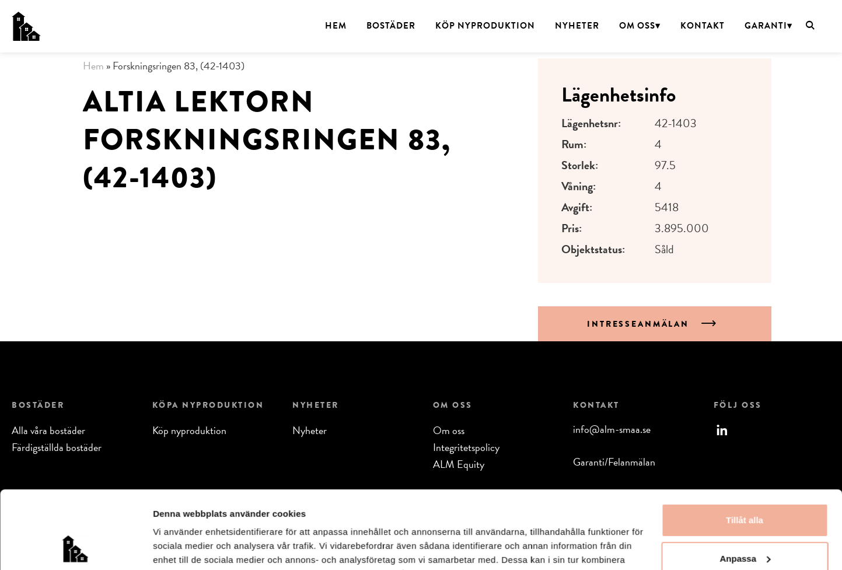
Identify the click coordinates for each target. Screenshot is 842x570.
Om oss (637, 25)
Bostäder (390, 25)
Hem (336, 25)
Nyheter (577, 25)
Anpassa (744, 485)
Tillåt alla (744, 447)
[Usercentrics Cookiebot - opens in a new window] (76, 547)
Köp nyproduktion (485, 25)
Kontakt (702, 25)
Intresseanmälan (640, 324)
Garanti (766, 25)
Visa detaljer (179, 547)
